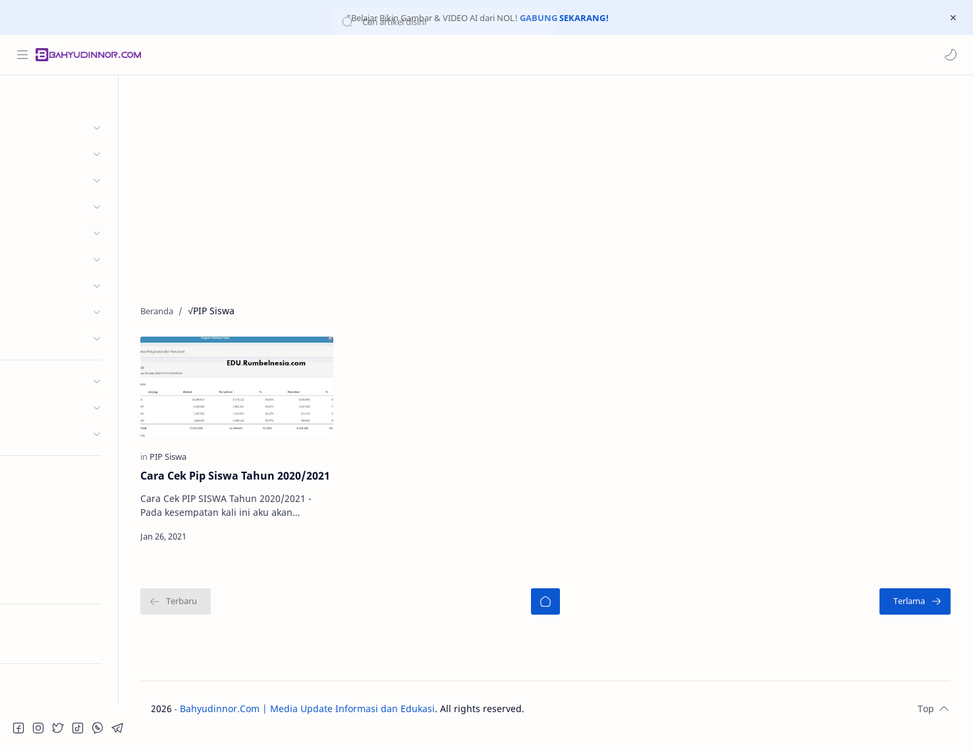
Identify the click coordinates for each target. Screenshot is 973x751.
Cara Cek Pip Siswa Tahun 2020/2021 (235, 482)
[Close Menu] (953, 18)
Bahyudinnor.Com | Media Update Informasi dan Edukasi (335, 723)
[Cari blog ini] (273, 55)
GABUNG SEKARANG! (564, 18)
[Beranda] (561, 616)
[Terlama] (921, 616)
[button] (950, 55)
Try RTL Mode (43, 643)
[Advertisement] (562, 187)
